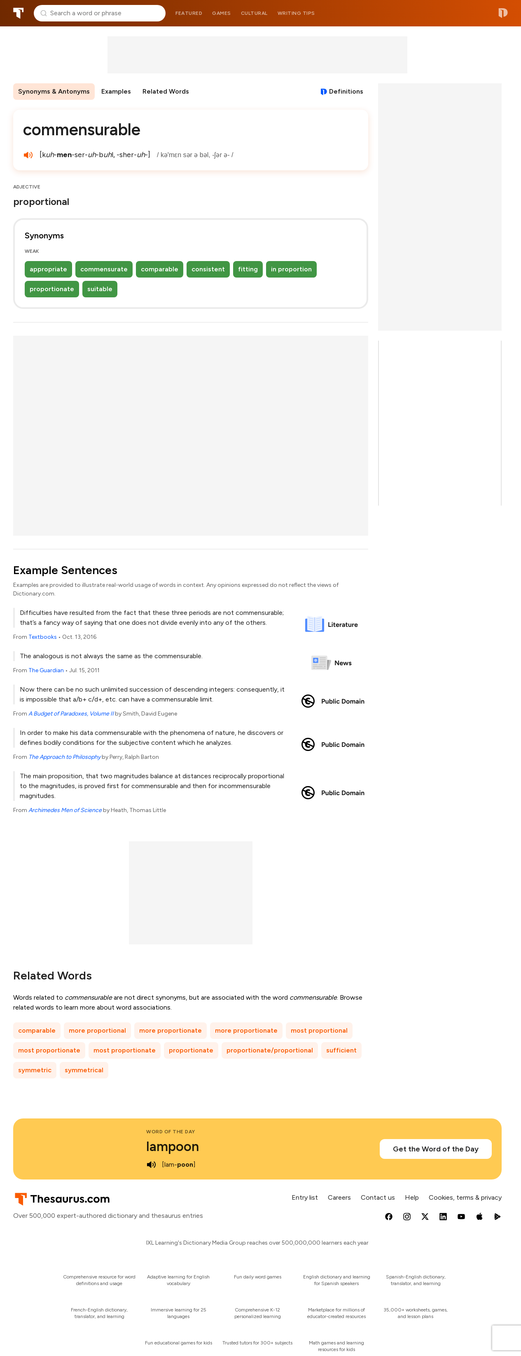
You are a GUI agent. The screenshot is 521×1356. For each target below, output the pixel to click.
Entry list (305, 1197)
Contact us (378, 1197)
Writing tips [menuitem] (296, 13)
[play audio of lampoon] (151, 1165)
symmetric (34, 1070)
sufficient (341, 1050)
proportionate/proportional (270, 1050)
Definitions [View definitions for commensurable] (346, 91)
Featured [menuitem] (188, 13)
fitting (248, 269)
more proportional (97, 1030)
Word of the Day (170, 1132)
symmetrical (84, 1070)
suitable (99, 289)
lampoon (172, 1146)
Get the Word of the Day (436, 1149)
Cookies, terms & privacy (465, 1197)
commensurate (104, 269)
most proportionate (49, 1050)
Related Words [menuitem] (166, 91)
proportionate (52, 289)
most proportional (319, 1030)
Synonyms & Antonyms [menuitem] (54, 91)
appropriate (48, 269)
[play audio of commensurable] (28, 155)
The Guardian (46, 670)
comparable (159, 269)
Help (412, 1197)
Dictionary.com (503, 13)
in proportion (291, 269)
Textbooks (42, 636)
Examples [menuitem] (116, 91)
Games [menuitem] (221, 13)
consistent (208, 269)
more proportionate (170, 1030)
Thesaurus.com (18, 13)
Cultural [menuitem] (254, 13)
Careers (339, 1197)
